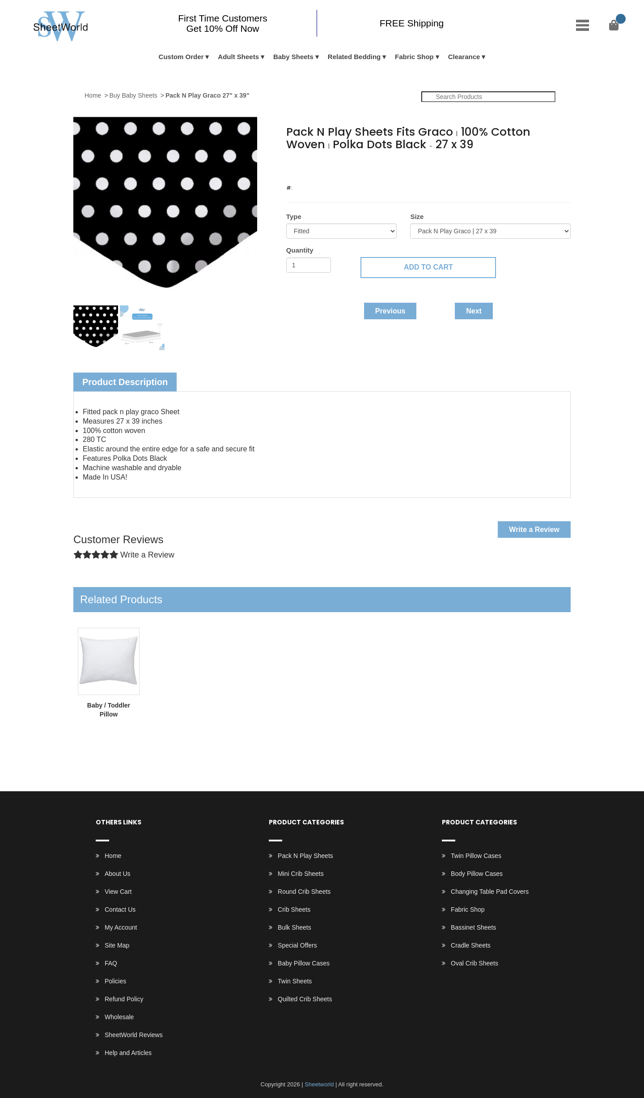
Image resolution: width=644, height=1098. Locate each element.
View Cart (118, 891)
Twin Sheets (295, 981)
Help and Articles (128, 1052)
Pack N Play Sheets (305, 855)
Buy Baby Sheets (133, 95)
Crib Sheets (294, 909)
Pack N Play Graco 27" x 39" (207, 95)
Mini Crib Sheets (301, 873)
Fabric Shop (414, 56)
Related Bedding (354, 56)
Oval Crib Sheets (474, 963)
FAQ (111, 963)
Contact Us (120, 909)
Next (474, 311)
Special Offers (297, 945)
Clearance (464, 56)
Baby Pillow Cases (304, 963)
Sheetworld (319, 1084)
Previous (390, 311)
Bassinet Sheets (473, 927)
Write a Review (534, 529)
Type (293, 216)
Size (417, 216)
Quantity (300, 250)
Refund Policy (124, 999)
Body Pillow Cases (477, 873)
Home (93, 95)
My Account (121, 927)
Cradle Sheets (471, 945)
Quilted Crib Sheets (305, 999)
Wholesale (119, 1017)
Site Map (117, 945)
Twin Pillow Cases (476, 855)
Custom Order (181, 56)
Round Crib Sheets (304, 891)
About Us (118, 873)
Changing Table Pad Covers (490, 891)
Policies (115, 981)
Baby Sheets (293, 56)
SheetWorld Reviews (134, 1034)
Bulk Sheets (294, 927)
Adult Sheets (238, 56)
